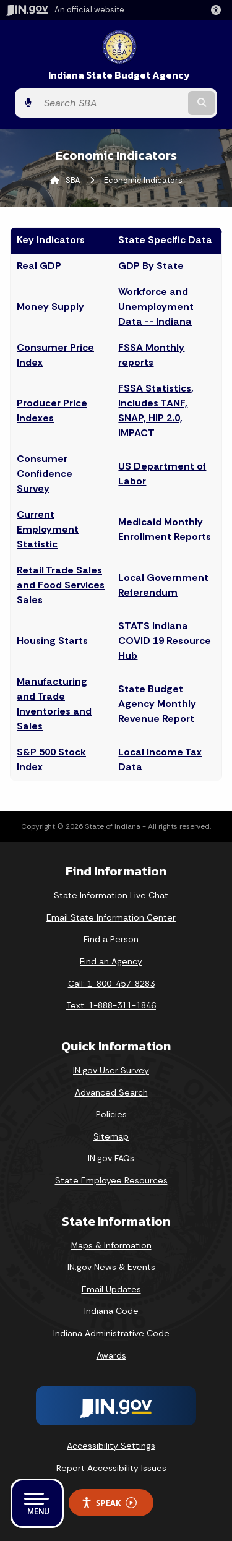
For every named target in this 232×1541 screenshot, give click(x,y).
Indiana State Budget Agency (119, 75)
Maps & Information (111, 1245)
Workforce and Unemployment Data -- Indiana (156, 306)
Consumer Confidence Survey (44, 473)
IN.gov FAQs (111, 1158)
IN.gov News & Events (111, 1267)
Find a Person (111, 939)
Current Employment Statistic (48, 529)
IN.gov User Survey (111, 1070)
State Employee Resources (111, 1180)
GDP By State (151, 265)
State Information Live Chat (111, 895)
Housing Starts (52, 640)
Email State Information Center (111, 917)
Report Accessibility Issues (111, 1468)
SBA (73, 180)
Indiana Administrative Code (111, 1333)
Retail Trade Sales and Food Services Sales (61, 585)
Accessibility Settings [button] (111, 1445)
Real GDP (39, 265)
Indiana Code (111, 1310)
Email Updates (111, 1289)
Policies (111, 1114)
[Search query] (111, 103)
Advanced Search (111, 1092)
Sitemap (111, 1136)
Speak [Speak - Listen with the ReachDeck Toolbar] (109, 1503)
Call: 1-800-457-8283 (111, 983)
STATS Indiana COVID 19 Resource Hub (164, 640)
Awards (111, 1355)
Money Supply (50, 306)
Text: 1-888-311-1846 (111, 1005)
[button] (218, 10)
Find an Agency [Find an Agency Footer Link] (111, 961)
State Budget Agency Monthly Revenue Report (157, 703)
